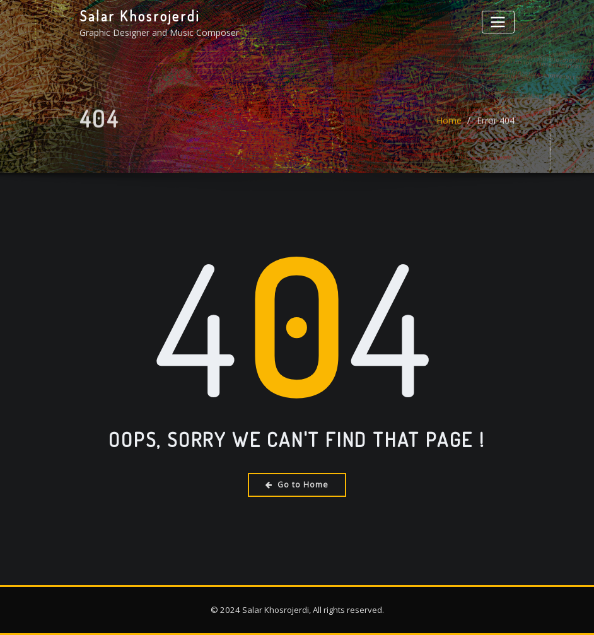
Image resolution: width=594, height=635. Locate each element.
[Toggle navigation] (498, 22)
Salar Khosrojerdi (139, 16)
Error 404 (496, 125)
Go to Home (297, 484)
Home (449, 125)
